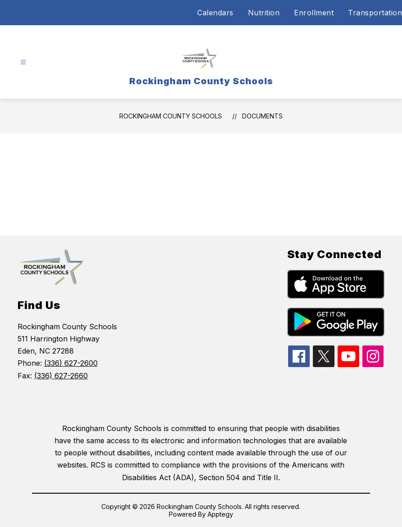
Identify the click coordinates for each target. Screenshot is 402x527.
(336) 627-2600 (71, 363)
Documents (262, 116)
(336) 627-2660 (61, 375)
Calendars (215, 12)
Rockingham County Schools (170, 116)
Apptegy (220, 514)
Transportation (375, 12)
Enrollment (314, 12)
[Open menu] (23, 62)
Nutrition (264, 12)
